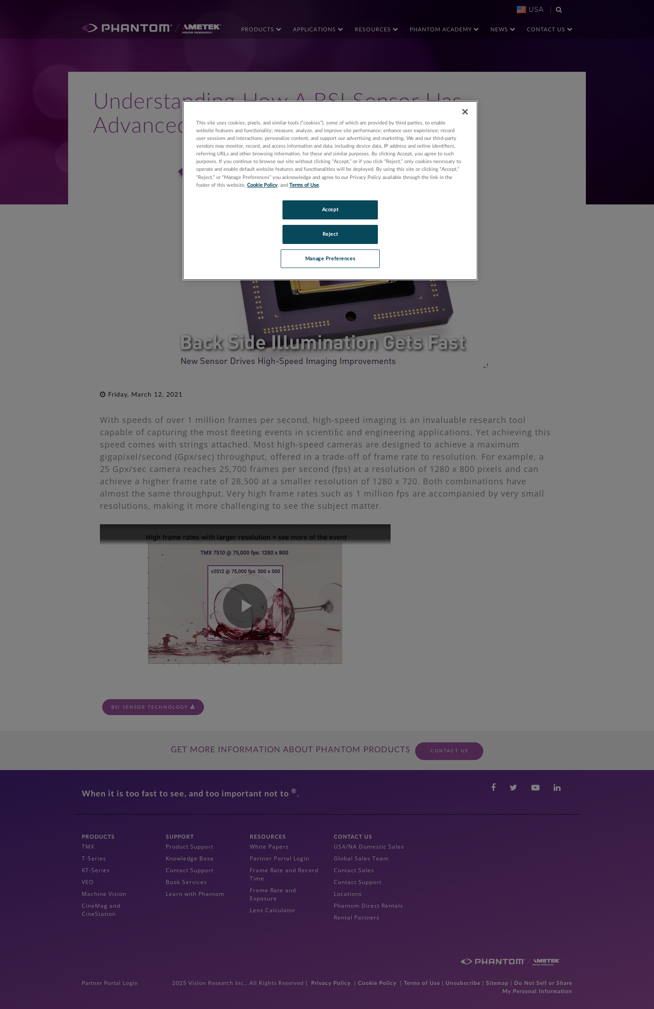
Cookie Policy (262, 185)
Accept (330, 209)
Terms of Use (304, 185)
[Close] (465, 112)
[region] (330, 190)
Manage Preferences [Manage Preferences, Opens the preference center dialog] (330, 258)
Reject (330, 234)
